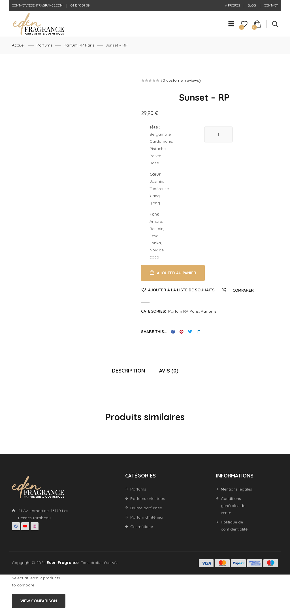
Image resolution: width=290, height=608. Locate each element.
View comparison (38, 600)
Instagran (35, 526)
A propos (232, 5)
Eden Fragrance (63, 562)
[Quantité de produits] (218, 134)
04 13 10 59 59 (80, 5)
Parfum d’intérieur (147, 517)
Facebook (16, 526)
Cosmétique (141, 526)
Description (128, 370)
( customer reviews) (181, 80)
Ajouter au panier (176, 272)
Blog (252, 5)
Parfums (44, 45)
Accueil (18, 45)
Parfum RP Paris (79, 45)
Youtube (25, 526)
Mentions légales (236, 489)
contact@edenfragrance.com (37, 5)
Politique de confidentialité (234, 525)
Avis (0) (168, 370)
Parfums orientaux (147, 498)
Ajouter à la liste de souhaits (181, 290)
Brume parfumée (146, 507)
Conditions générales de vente (233, 505)
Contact (271, 5)
